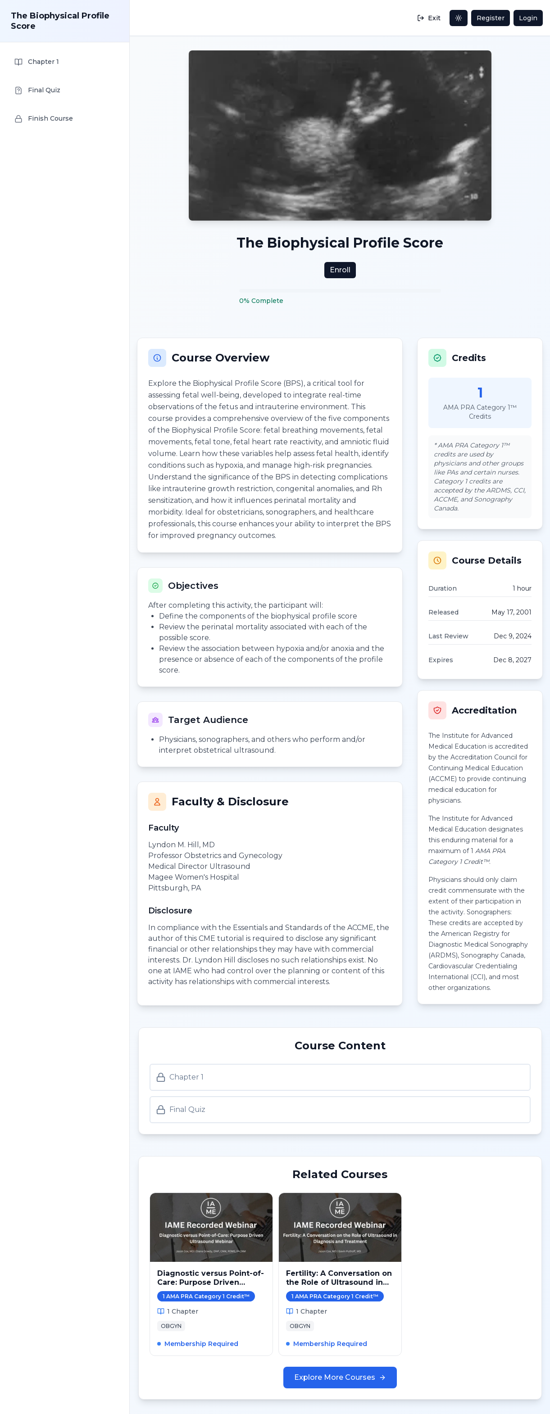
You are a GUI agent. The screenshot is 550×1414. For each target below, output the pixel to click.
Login (528, 18)
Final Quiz (180, 1110)
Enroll (340, 270)
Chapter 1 (180, 1077)
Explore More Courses (340, 1377)
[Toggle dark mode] (459, 18)
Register (491, 18)
